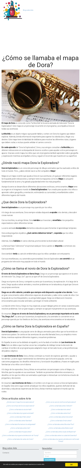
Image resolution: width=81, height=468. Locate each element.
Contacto (6, 453)
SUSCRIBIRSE (49, 460)
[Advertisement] (40, 36)
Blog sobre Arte (28, 10)
